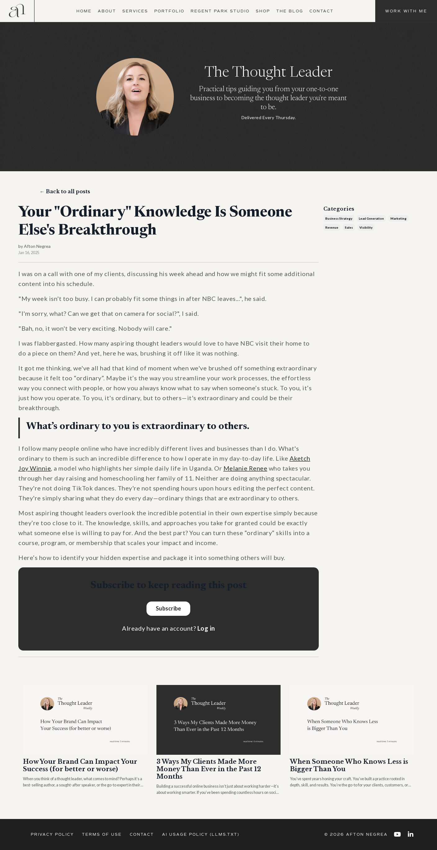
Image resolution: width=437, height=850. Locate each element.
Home (84, 11)
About (107, 11)
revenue (331, 227)
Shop (263, 11)
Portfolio (169, 11)
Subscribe (168, 608)
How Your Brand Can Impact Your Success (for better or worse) (80, 765)
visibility (365, 227)
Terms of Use (102, 834)
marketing (398, 218)
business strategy (338, 218)
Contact (321, 11)
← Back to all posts (65, 191)
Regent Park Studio (220, 11)
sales (349, 227)
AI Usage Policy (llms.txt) (200, 834)
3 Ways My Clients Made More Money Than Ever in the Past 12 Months (208, 769)
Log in (206, 628)
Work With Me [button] (406, 11)
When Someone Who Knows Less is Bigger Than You (349, 765)
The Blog (289, 11)
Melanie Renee (245, 468)
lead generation (371, 218)
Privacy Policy (52, 834)
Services (135, 11)
